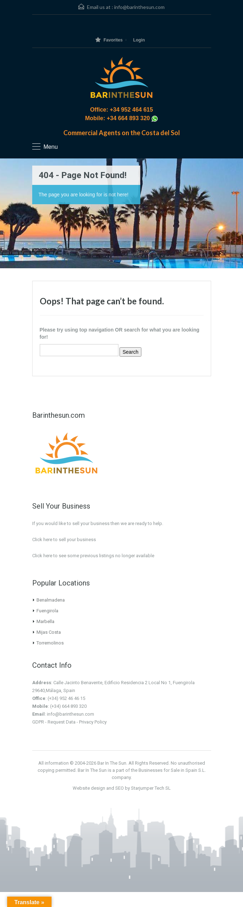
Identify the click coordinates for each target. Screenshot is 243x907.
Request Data (62, 722)
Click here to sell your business (64, 539)
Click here (42, 555)
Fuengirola (47, 610)
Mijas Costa (49, 632)
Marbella (45, 621)
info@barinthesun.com (139, 7)
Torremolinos (50, 643)
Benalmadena (51, 600)
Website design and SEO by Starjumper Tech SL (122, 788)
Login (139, 40)
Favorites (108, 40)
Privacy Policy (93, 722)
